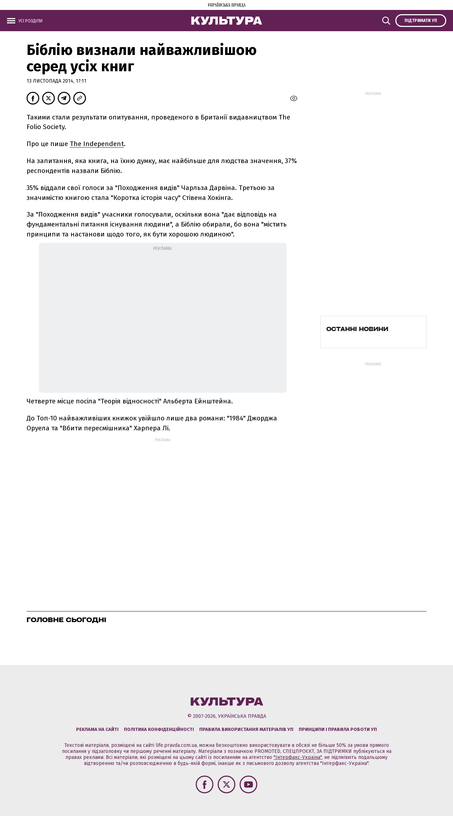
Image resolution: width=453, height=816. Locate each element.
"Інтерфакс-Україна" (298, 757)
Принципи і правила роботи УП (338, 729)
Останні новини (357, 329)
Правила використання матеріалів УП (246, 729)
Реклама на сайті (97, 729)
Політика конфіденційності (159, 729)
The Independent (97, 144)
